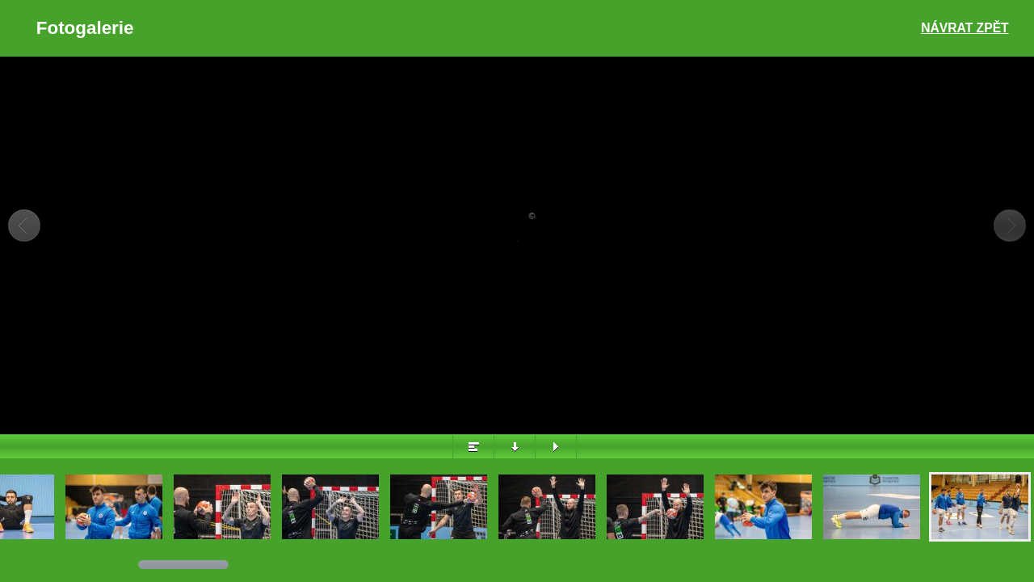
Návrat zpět (964, 28)
